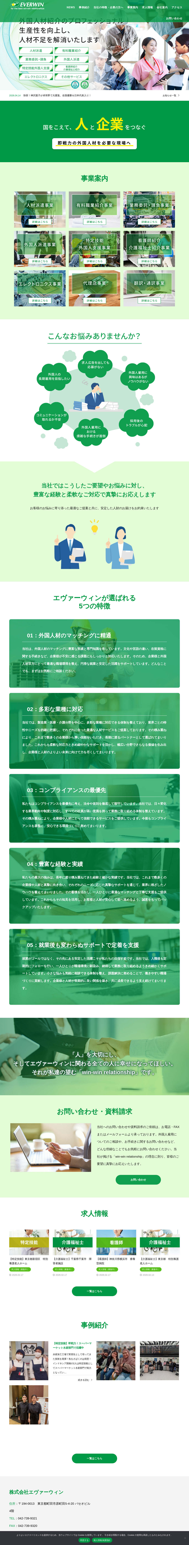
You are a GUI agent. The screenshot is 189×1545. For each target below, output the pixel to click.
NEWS (71, 7)
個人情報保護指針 (102, 1540)
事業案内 (132, 7)
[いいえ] (185, 1538)
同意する (84, 1540)
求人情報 (147, 7)
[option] (94, 45)
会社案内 (162, 7)
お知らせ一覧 (169, 95)
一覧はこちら (94, 1291)
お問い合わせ (174, 18)
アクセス (177, 7)
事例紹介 (84, 7)
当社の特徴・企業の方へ (108, 7)
